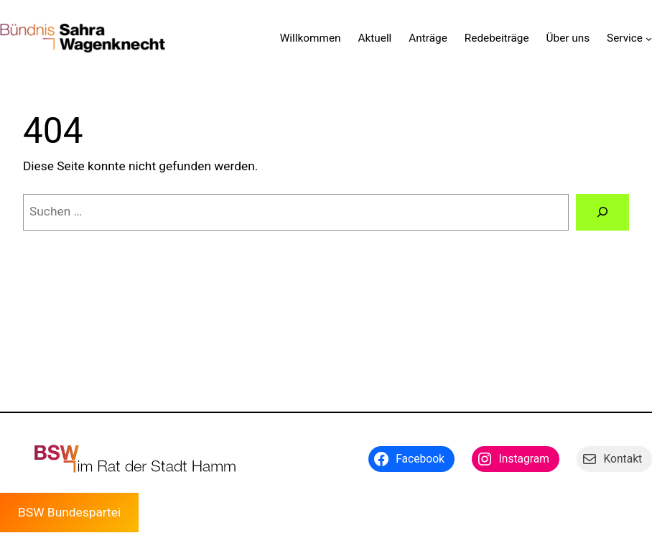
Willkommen (310, 38)
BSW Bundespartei (69, 512)
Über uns (568, 38)
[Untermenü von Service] (649, 38)
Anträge (428, 38)
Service (625, 38)
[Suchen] (602, 212)
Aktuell (375, 38)
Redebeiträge (497, 38)
